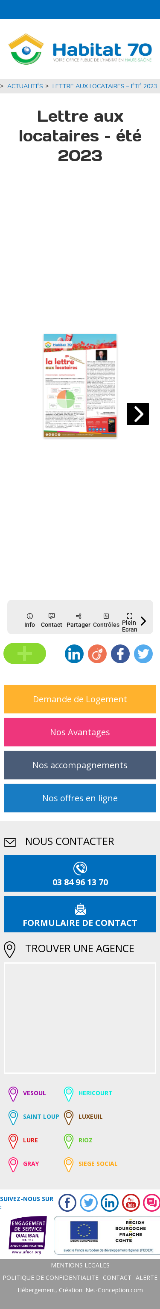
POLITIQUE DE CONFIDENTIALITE (51, 1277)
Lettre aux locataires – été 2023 (104, 86)
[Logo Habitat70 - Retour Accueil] (80, 49)
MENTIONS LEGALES (80, 1265)
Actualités (25, 86)
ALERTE (146, 1277)
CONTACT (117, 1277)
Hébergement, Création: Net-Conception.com (80, 1290)
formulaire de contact (80, 923)
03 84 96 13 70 (80, 882)
